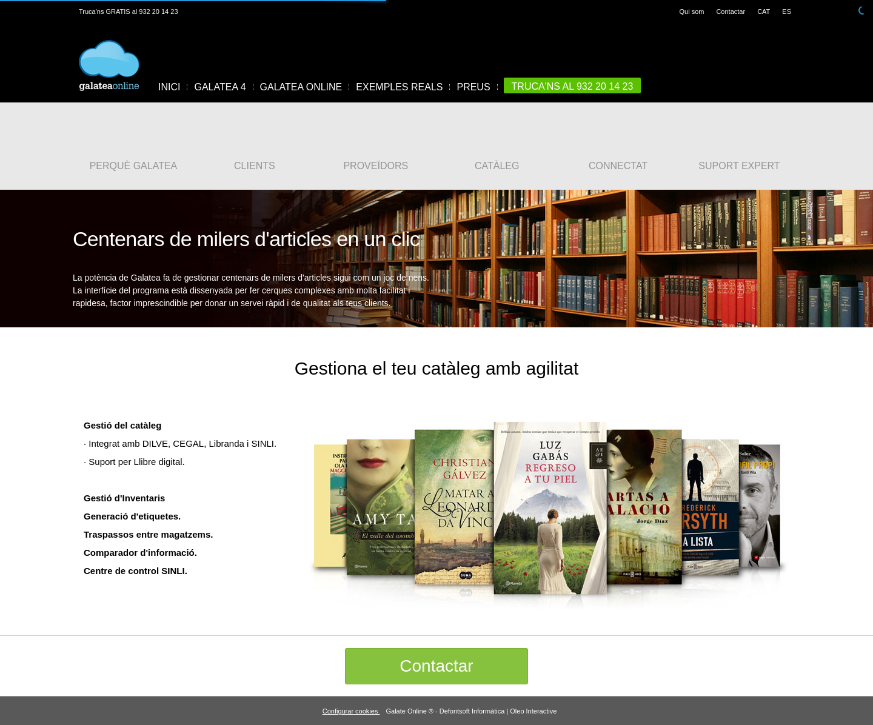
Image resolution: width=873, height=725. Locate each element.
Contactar (730, 11)
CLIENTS (254, 166)
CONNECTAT (618, 166)
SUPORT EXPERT (739, 166)
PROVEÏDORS (375, 166)
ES (786, 11)
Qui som (691, 11)
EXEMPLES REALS (399, 87)
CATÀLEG (497, 166)
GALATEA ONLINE (301, 87)
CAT (763, 11)
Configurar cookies (351, 711)
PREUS (473, 87)
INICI (169, 87)
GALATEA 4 (220, 87)
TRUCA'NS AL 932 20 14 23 (573, 86)
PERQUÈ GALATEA (134, 166)
